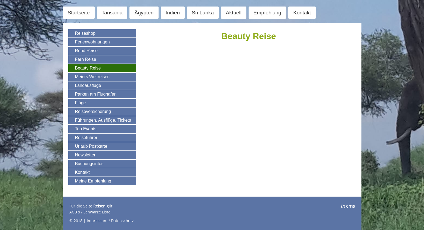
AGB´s (74, 212)
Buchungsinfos (89, 163)
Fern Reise (85, 59)
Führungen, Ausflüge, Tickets (103, 120)
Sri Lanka (203, 12)
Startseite (79, 12)
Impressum (97, 220)
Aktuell (234, 12)
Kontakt (302, 12)
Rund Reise (86, 50)
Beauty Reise (88, 68)
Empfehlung (267, 12)
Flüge (80, 102)
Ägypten (143, 12)
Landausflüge (88, 85)
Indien (173, 12)
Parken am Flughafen (95, 94)
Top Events (85, 129)
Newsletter (85, 155)
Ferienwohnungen (92, 42)
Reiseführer (86, 137)
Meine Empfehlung (93, 181)
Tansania (112, 12)
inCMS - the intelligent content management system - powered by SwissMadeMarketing (348, 206)
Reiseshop (85, 33)
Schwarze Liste (96, 212)
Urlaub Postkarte (91, 146)
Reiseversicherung (93, 111)
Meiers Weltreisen (92, 76)
